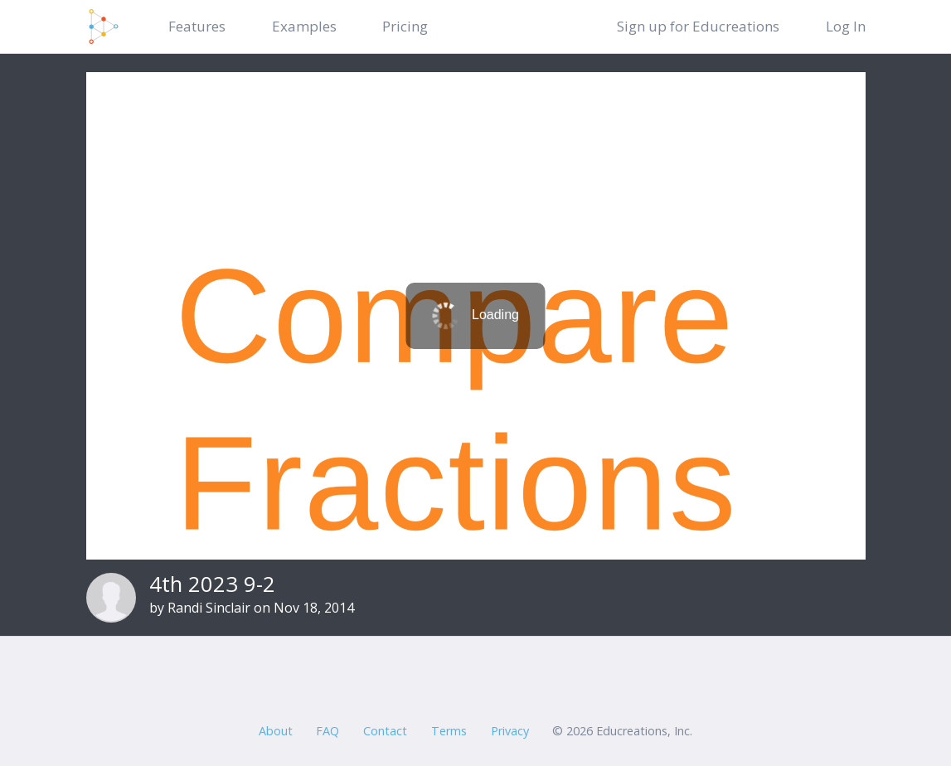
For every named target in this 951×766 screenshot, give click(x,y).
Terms (449, 731)
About (276, 731)
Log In (846, 26)
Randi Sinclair (208, 608)
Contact (385, 731)
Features (197, 26)
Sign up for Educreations (698, 26)
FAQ (327, 731)
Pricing (405, 26)
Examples (304, 26)
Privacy (510, 731)
